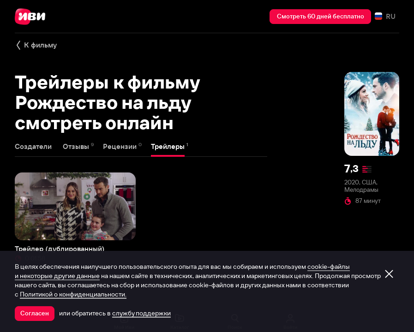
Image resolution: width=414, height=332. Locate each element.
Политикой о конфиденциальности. (73, 294)
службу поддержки (141, 313)
